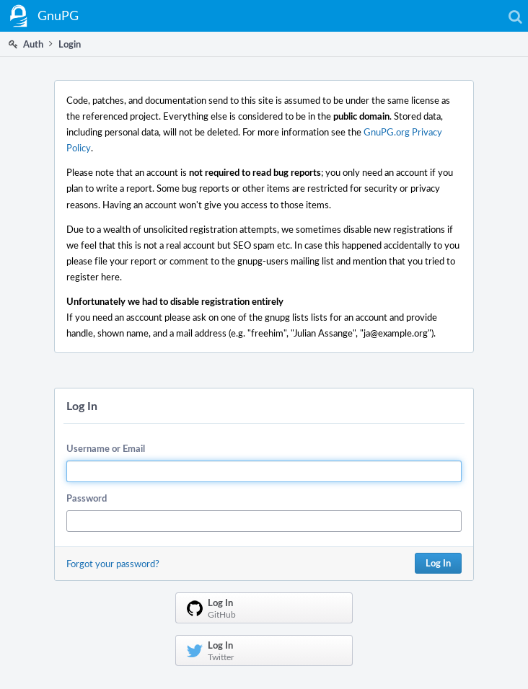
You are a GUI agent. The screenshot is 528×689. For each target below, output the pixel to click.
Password (86, 498)
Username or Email (105, 448)
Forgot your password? (112, 563)
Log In (438, 562)
